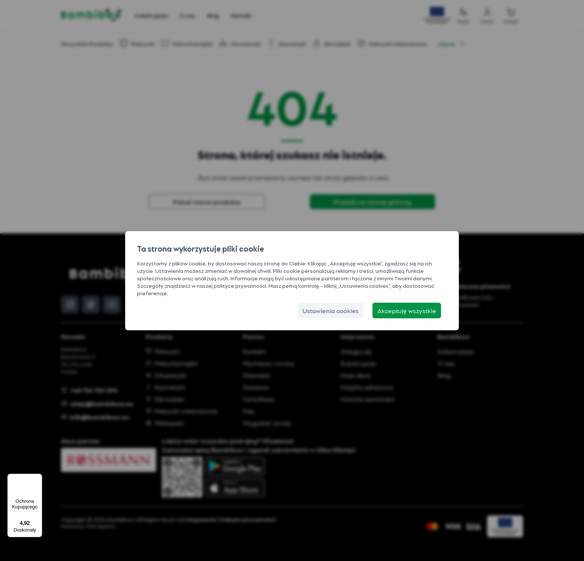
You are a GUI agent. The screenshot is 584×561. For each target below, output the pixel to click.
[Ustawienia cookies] (331, 310)
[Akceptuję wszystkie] (406, 310)
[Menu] (37, 478)
